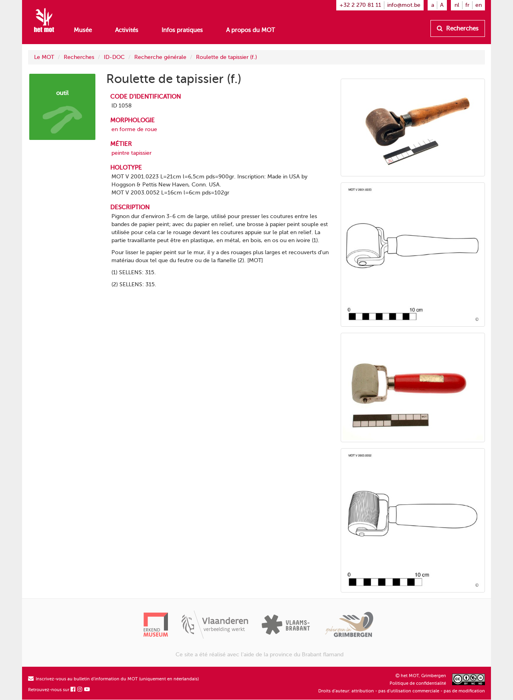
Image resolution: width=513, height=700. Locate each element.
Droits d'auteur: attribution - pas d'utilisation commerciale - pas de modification (401, 691)
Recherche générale (160, 57)
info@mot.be (403, 5)
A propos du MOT (250, 30)
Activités (126, 30)
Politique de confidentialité (418, 683)
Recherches (458, 28)
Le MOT (44, 57)
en (478, 5)
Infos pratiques (182, 30)
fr (467, 5)
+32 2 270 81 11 (360, 5)
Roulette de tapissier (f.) (226, 57)
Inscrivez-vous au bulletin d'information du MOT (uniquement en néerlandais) (113, 679)
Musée (83, 30)
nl (456, 5)
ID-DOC (114, 57)
